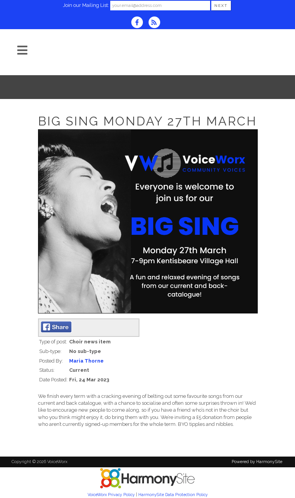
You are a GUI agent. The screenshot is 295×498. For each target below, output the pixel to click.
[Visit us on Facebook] (139, 23)
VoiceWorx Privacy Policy (111, 494)
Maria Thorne (86, 361)
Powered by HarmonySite (257, 461)
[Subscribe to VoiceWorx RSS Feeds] (156, 23)
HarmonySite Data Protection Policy (173, 494)
